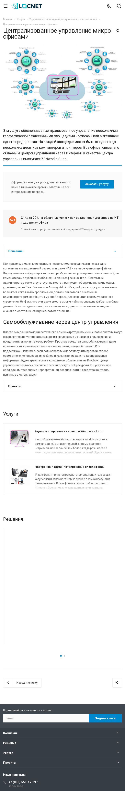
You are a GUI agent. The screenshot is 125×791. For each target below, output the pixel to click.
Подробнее (33, 601)
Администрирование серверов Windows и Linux (69, 431)
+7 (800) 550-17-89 (22, 747)
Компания (10, 698)
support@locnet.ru (21, 768)
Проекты (9, 728)
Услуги (8, 718)
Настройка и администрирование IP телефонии (70, 467)
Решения (9, 708)
